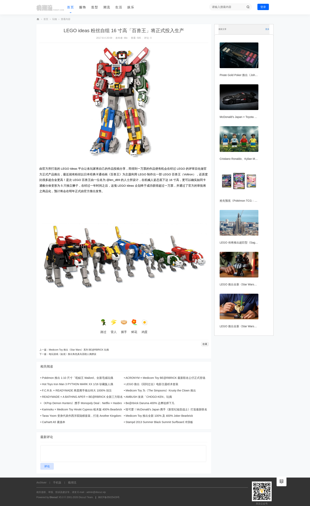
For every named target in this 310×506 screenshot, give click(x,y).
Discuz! (54, 497)
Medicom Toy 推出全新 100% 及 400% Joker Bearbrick (159, 415)
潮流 (106, 7)
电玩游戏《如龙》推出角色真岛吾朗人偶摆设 (72, 354)
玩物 (54, 19)
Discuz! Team (86, 497)
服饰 (82, 7)
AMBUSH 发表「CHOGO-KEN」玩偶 (149, 396)
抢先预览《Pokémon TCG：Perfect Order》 (247, 200)
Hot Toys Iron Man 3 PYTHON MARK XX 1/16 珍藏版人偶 (77, 384)
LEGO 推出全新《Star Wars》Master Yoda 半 (248, 326)
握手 (124, 326)
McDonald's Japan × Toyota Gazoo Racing (246, 117)
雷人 (114, 326)
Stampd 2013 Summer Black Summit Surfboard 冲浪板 (159, 422)
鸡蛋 (144, 326)
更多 (267, 29)
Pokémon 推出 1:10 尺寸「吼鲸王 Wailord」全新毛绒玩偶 (77, 377)
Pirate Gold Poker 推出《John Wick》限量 (246, 75)
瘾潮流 (38, 19)
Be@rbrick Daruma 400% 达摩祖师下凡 (150, 403)
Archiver (41, 482)
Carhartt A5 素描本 (53, 422)
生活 (118, 7)
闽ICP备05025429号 (109, 497)
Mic (126, 38)
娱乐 (130, 7)
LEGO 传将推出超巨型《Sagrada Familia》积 (248, 242)
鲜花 (134, 326)
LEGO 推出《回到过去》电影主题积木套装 (152, 384)
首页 (70, 7)
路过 (103, 326)
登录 (263, 6)
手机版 (57, 482)
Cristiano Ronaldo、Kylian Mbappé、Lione (246, 158)
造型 (94, 7)
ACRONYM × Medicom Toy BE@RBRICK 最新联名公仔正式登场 (165, 377)
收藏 (204, 344)
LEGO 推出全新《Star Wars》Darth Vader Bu (248, 284)
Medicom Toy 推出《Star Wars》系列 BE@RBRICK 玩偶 (79, 349)
